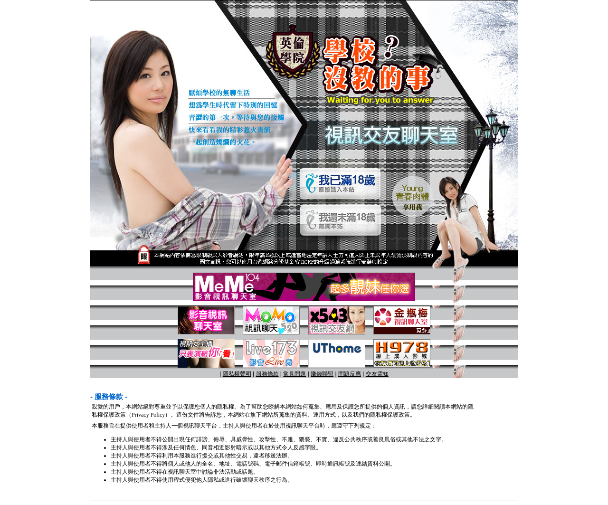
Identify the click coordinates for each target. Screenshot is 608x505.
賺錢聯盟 (322, 374)
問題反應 (349, 374)
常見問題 (294, 374)
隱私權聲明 (237, 374)
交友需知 (377, 374)
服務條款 (267, 374)
